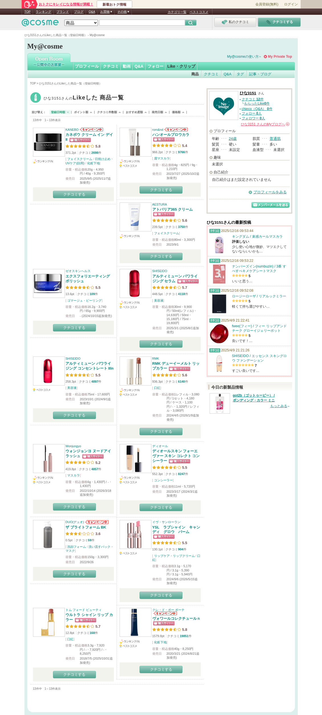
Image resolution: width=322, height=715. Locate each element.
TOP (27, 11)
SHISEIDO (159, 271)
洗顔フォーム (76, 546)
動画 (127, 66)
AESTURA (159, 204)
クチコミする (74, 194)
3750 (181, 227)
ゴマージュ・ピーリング (84, 300)
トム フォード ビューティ (83, 610)
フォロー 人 (252, 113)
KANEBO (72, 129)
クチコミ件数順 (107, 112)
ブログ (78, 11)
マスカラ (73, 475)
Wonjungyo (73, 446)
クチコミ (111, 66)
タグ (240, 74)
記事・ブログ (260, 74)
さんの (265, 124)
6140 (181, 381)
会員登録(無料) (266, 4)
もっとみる (278, 406)
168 (92, 633)
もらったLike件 (257, 103)
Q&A (92, 11)
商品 (195, 74)
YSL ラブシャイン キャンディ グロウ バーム (176, 529)
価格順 (176, 112)
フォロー (155, 66)
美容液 (158, 300)
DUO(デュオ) (74, 522)
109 (92, 294)
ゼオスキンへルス (78, 271)
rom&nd (157, 129)
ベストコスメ (199, 12)
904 (180, 549)
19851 (184, 636)
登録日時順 (58, 112)
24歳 (233, 138)
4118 (181, 294)
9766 (181, 152)
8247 (181, 474)
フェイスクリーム (79, 159)
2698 (94, 152)
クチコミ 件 (253, 99)
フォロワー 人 (253, 118)
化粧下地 (93, 163)
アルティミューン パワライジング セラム (175, 278)
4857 (94, 469)
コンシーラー (163, 480)
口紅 (157, 387)
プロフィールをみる (270, 192)
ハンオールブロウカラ (170, 134)
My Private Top (280, 57)
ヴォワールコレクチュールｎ (176, 618)
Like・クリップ (181, 66)
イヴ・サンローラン (166, 522)
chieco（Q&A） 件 (257, 109)
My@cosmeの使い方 (243, 57)
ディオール (160, 446)
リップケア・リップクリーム (174, 556)
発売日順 (157, 112)
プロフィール (87, 66)
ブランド (62, 11)
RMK (155, 358)
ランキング (43, 11)
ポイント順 (81, 112)
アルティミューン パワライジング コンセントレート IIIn (89, 365)
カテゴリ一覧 (177, 12)
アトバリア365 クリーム (172, 209)
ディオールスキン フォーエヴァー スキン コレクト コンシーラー (176, 456)
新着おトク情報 (114, 5)
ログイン (291, 4)
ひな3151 (84, 98)
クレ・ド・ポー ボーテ (168, 610)
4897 (94, 381)
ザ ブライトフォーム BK (85, 527)
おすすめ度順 (134, 112)
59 (89, 540)
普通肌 (275, 138)
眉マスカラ (162, 158)
